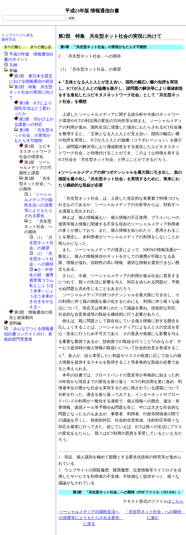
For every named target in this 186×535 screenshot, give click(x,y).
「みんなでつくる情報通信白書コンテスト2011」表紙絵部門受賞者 (29, 333)
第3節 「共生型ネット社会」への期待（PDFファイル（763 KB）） (127, 492)
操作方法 (9, 39)
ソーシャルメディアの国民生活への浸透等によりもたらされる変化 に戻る (91, 518)
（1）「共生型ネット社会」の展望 (41, 242)
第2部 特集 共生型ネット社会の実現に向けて (31, 92)
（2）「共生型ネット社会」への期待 (41, 258)
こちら (177, 501)
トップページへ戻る (17, 35)
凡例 (13, 65)
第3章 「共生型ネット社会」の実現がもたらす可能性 (34, 135)
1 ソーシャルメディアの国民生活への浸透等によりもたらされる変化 (38, 205)
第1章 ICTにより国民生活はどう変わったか (33, 108)
